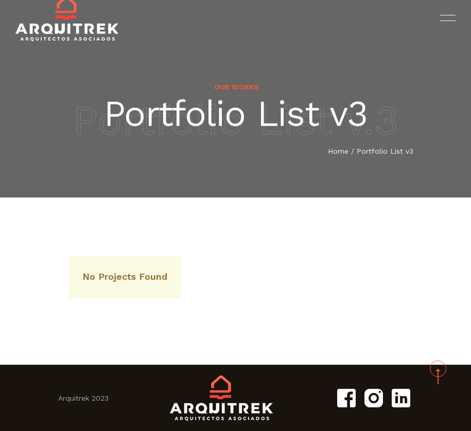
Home (338, 152)
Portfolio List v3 (385, 152)
